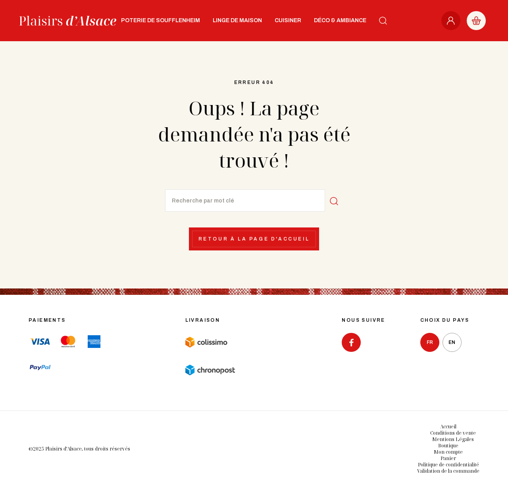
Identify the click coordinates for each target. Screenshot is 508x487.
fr (430, 342)
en (451, 342)
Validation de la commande (448, 471)
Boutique (448, 445)
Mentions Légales (453, 439)
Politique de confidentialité (448, 464)
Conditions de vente (453, 433)
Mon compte (448, 452)
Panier (448, 458)
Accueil (448, 426)
